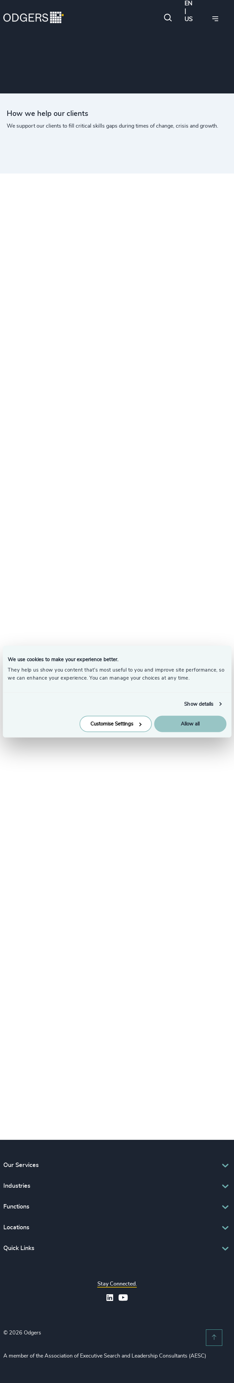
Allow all (190, 724)
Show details (198, 703)
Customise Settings (115, 724)
